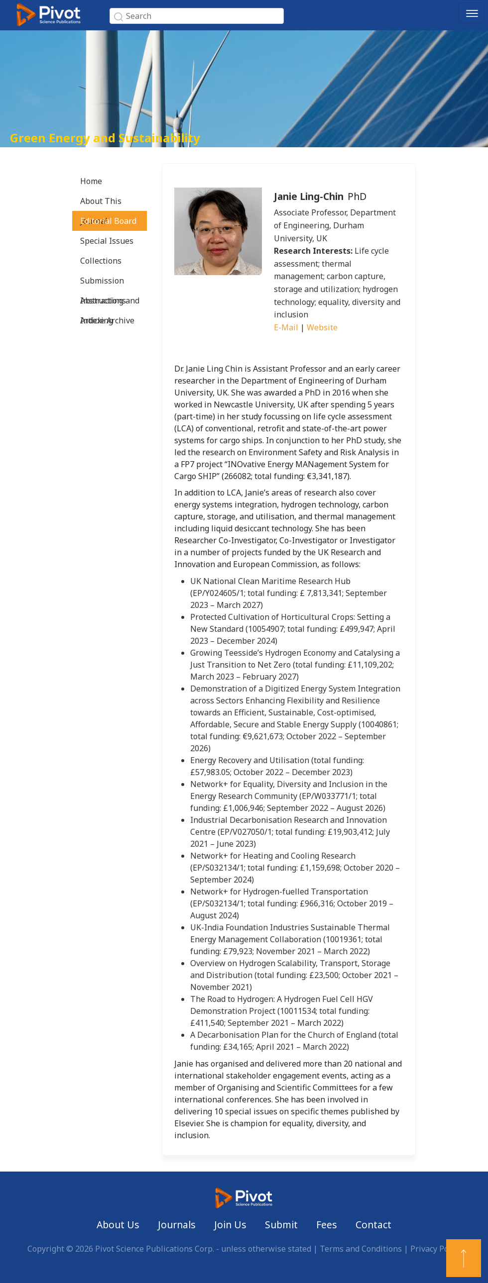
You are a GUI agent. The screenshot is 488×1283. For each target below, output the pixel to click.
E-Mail (286, 327)
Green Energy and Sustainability (105, 137)
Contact (373, 1224)
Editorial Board (108, 220)
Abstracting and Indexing (109, 302)
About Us (118, 1224)
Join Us (230, 1224)
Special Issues (106, 240)
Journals (177, 1224)
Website (322, 327)
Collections (101, 260)
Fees (326, 1224)
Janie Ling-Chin (309, 196)
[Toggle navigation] (471, 12)
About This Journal (101, 203)
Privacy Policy (435, 1248)
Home (91, 181)
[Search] (197, 16)
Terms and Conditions (361, 1248)
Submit (281, 1224)
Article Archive (107, 320)
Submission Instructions (103, 283)
